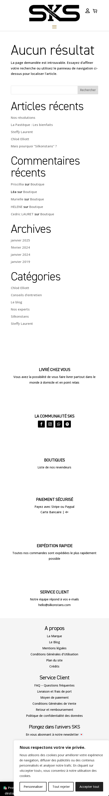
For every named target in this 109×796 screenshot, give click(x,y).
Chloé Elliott (20, 139)
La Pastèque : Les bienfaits (32, 124)
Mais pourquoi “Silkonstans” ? (34, 146)
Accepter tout (89, 787)
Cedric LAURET (22, 214)
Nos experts (20, 309)
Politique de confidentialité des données (54, 716)
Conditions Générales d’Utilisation (54, 654)
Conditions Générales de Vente (54, 703)
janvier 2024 (20, 254)
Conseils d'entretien (26, 295)
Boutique (37, 184)
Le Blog (54, 642)
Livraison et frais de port (54, 691)
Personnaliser (33, 787)
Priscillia (17, 184)
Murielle (17, 199)
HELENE (17, 206)
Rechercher (88, 90)
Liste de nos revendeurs (54, 467)
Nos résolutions (23, 117)
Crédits (54, 666)
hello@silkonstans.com (54, 605)
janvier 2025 (20, 240)
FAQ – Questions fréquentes (54, 685)
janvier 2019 (20, 261)
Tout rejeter (61, 787)
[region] (61, 768)
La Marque (54, 636)
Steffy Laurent (22, 132)
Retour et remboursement (54, 710)
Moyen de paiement (54, 697)
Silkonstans (20, 316)
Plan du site (54, 660)
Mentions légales (54, 648)
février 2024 (20, 247)
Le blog (16, 302)
